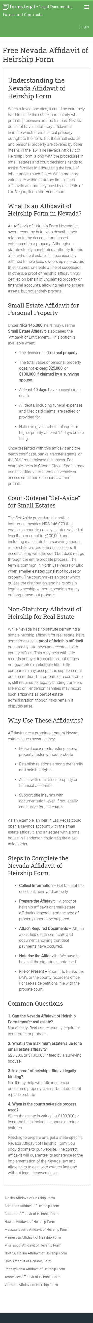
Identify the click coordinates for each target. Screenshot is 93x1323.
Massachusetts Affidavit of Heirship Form (36, 1230)
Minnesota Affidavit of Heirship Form (32, 1237)
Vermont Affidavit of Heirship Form (31, 1285)
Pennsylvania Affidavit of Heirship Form (34, 1269)
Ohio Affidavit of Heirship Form (28, 1261)
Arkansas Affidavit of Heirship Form (31, 1206)
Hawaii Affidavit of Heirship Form (29, 1222)
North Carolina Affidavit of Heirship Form (35, 1253)
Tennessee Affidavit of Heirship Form (32, 1277)
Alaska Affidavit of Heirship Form (29, 1198)
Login (84, 26)
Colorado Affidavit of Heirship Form (31, 1214)
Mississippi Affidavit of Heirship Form (32, 1245)
